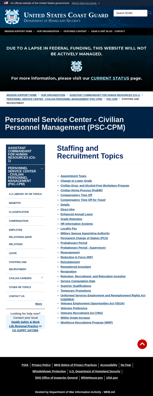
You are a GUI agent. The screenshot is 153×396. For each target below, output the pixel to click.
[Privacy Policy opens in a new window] (41, 365)
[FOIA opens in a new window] (25, 365)
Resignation (68, 271)
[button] (86, 3)
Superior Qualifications (76, 285)
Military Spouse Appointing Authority (85, 233)
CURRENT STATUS (110, 78)
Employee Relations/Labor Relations (20, 237)
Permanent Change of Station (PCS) (84, 238)
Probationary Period (74, 242)
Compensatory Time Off (76, 195)
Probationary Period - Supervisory (83, 247)
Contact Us (17, 296)
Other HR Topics (20, 287)
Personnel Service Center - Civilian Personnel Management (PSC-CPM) (22, 176)
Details (65, 204)
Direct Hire (68, 209)
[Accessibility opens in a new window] (108, 365)
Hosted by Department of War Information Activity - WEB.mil (75, 392)
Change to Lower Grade (76, 180)
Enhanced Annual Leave (77, 214)
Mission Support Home (20, 31)
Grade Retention (71, 219)
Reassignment (70, 252)
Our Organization (49, 31)
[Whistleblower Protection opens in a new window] (49, 371)
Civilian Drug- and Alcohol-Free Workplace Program (95, 185)
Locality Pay (69, 228)
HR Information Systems (77, 223)
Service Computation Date (78, 281)
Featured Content (76, 31)
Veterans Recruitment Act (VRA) (82, 313)
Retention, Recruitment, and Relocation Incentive (93, 276)
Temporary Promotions (76, 290)
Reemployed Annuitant (76, 266)
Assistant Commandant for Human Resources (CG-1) (22, 154)
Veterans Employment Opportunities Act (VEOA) (93, 303)
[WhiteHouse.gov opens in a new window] (92, 377)
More (38, 303)
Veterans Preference (74, 308)
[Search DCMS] (130, 13)
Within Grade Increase (75, 317)
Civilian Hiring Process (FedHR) (82, 190)
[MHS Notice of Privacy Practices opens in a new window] (75, 365)
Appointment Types (73, 176)
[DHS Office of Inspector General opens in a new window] (56, 377)
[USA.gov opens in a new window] (112, 377)
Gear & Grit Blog (102, 31)
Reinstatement (70, 262)
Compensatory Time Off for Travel (83, 199)
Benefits (15, 203)
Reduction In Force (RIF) (77, 257)
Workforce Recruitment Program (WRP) (87, 322)
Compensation (18, 221)
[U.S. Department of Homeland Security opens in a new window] (95, 371)
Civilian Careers (20, 278)
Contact (120, 31)
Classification (19, 212)
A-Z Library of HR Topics (25, 194)
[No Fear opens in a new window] (126, 365)
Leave (13, 253)
